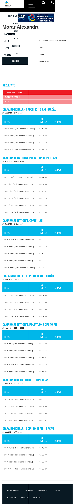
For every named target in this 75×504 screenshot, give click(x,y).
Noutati (15, 53)
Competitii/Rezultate (15, 16)
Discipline (28, 490)
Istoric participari (14, 92)
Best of (8, 102)
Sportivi (15, 23)
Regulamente (15, 46)
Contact (37, 498)
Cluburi (15, 31)
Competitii (42, 490)
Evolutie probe (12, 97)
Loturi (15, 38)
